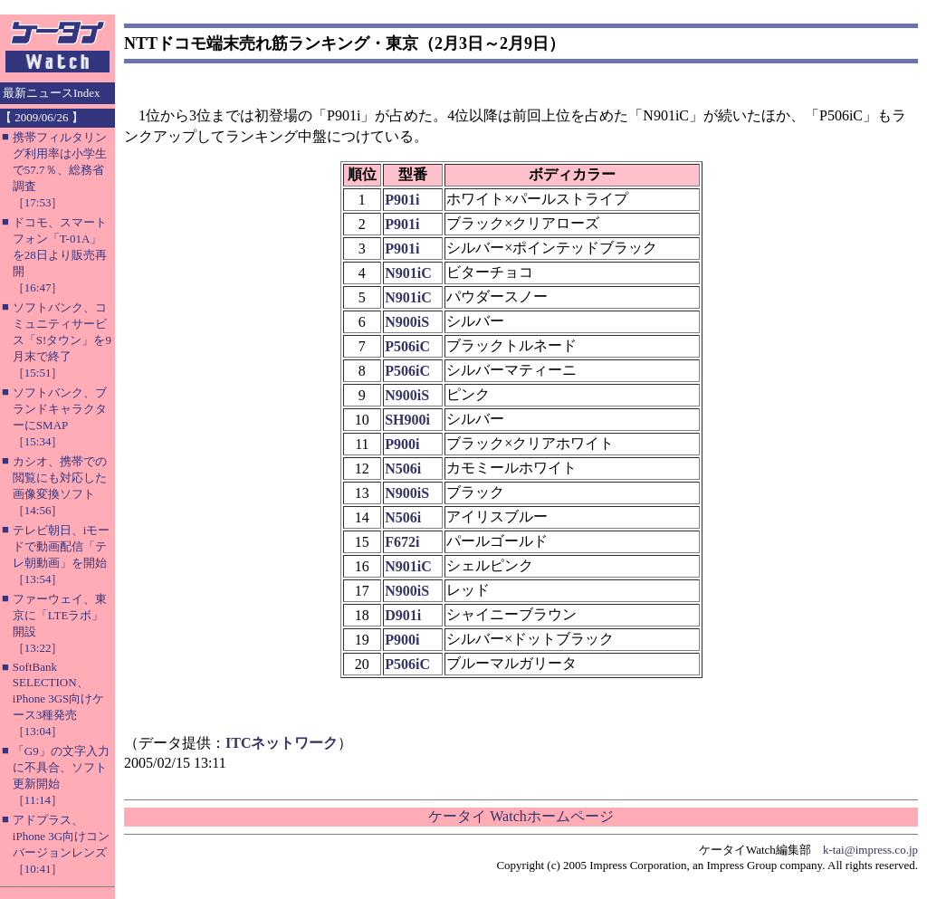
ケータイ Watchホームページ (520, 816)
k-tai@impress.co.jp (870, 849)
